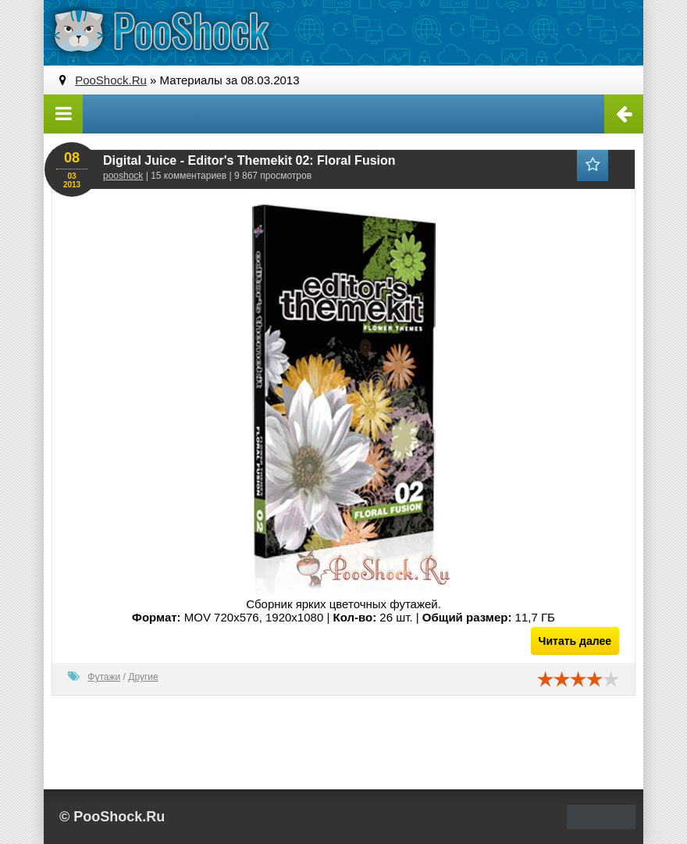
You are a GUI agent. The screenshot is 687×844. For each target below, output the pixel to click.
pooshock (123, 175)
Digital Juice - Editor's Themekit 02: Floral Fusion (249, 160)
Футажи (103, 676)
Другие (143, 676)
